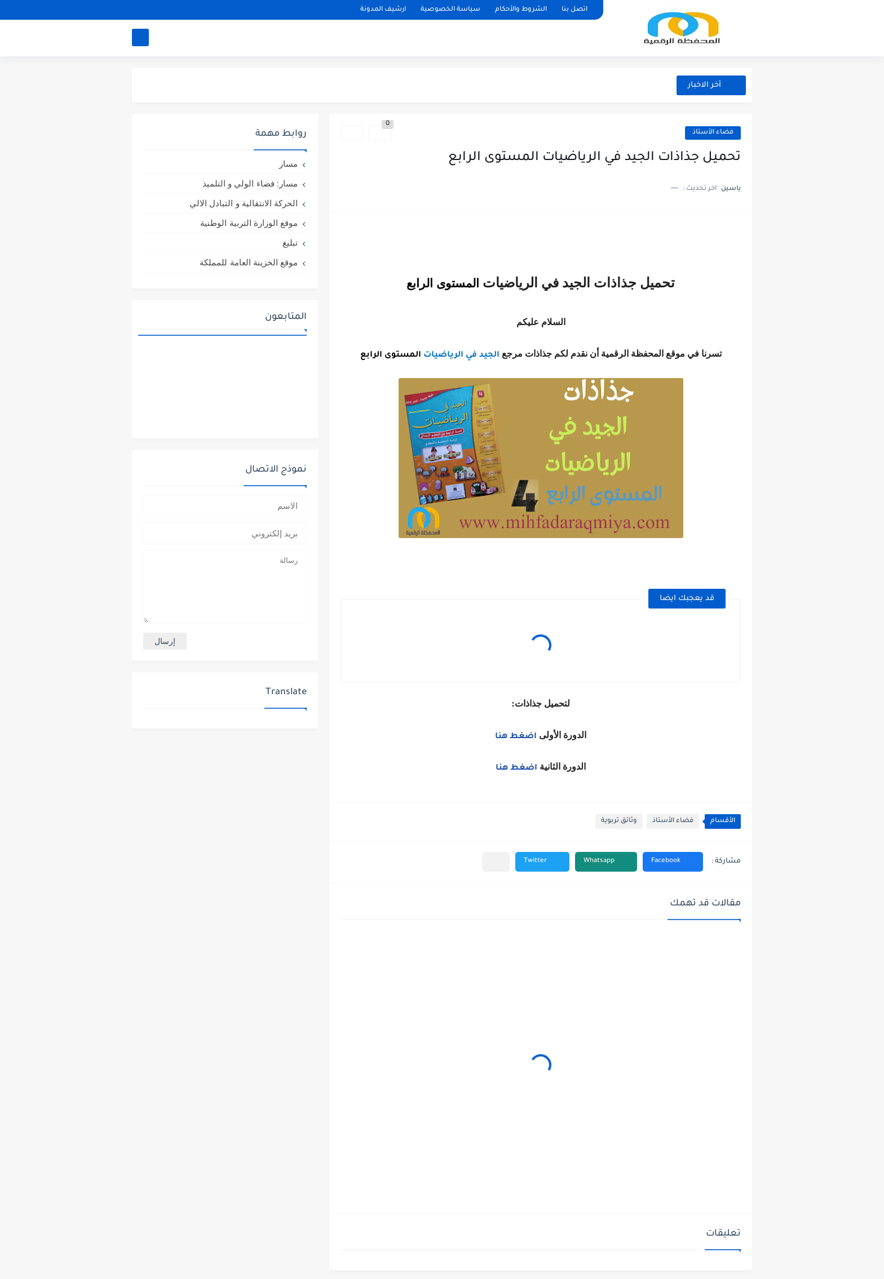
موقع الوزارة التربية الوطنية (249, 223)
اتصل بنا (574, 10)
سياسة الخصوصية (450, 10)
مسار (288, 163)
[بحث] (140, 37)
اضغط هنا (517, 736)
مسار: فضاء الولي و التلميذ (250, 183)
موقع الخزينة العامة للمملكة (249, 262)
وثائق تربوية (619, 821)
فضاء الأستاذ (712, 132)
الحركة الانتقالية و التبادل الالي (243, 203)
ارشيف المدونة (383, 10)
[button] (673, 862)
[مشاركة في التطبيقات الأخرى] (496, 862)
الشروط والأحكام (521, 10)
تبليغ (290, 242)
